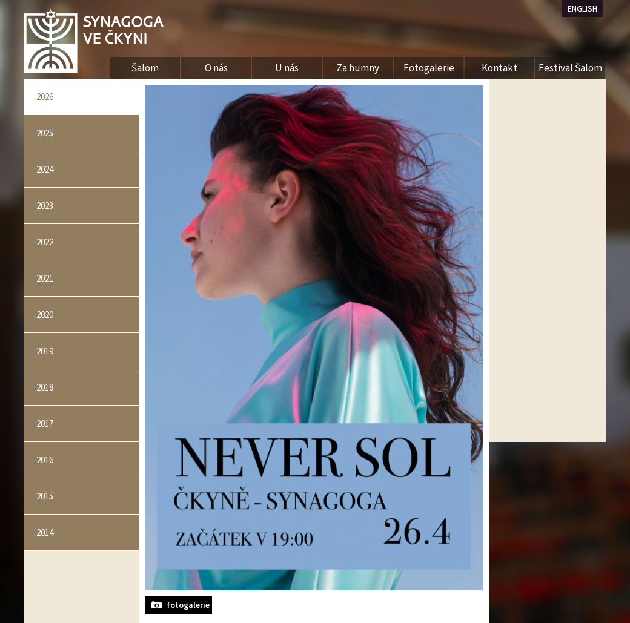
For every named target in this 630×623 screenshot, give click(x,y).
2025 (44, 133)
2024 (44, 169)
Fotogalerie (428, 67)
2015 (44, 496)
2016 (44, 460)
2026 (44, 96)
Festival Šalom (570, 67)
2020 (44, 314)
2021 (44, 278)
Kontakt (499, 67)
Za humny (357, 67)
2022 (44, 242)
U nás (287, 67)
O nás (216, 67)
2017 (44, 423)
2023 (44, 205)
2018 (44, 387)
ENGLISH (582, 8)
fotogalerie (188, 604)
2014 (44, 532)
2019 (44, 351)
